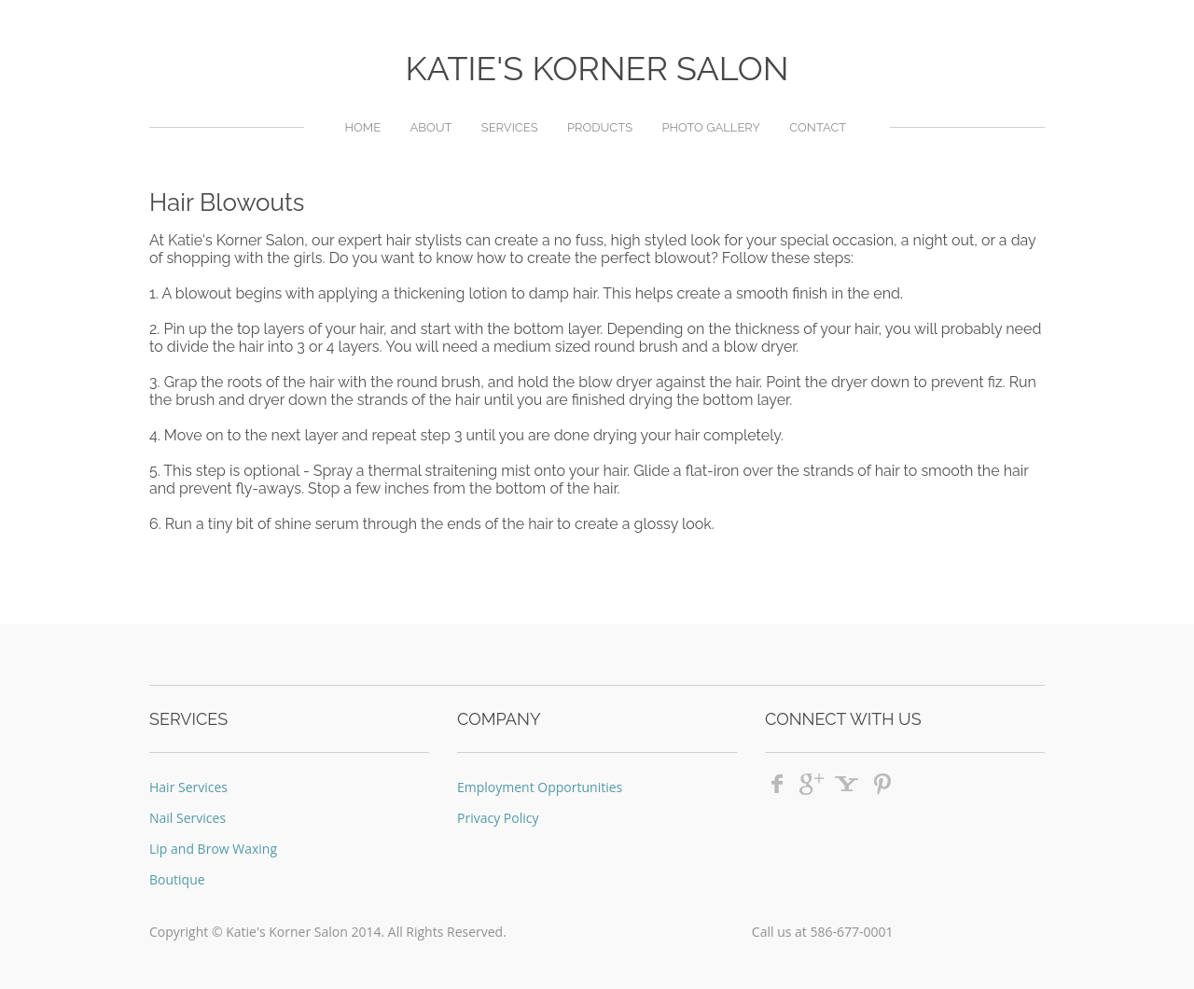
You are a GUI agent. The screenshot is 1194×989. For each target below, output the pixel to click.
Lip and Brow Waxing (213, 848)
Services (509, 127)
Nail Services (187, 818)
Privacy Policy (497, 818)
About (430, 127)
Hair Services (188, 787)
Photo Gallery (710, 127)
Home (362, 127)
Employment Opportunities (539, 787)
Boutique (177, 879)
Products (599, 127)
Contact (817, 127)
